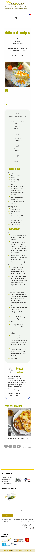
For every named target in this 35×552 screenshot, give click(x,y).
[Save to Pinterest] (14, 446)
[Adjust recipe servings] (13, 140)
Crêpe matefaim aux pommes (18, 438)
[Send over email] (19, 446)
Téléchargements (7, 483)
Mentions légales (17, 550)
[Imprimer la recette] (6, 90)
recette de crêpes (14, 395)
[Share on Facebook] (6, 95)
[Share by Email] (6, 104)
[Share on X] (10, 446)
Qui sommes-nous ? (7, 477)
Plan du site (7, 550)
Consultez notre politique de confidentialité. (22, 521)
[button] (6, 100)
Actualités (5, 481)
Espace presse (6, 479)
